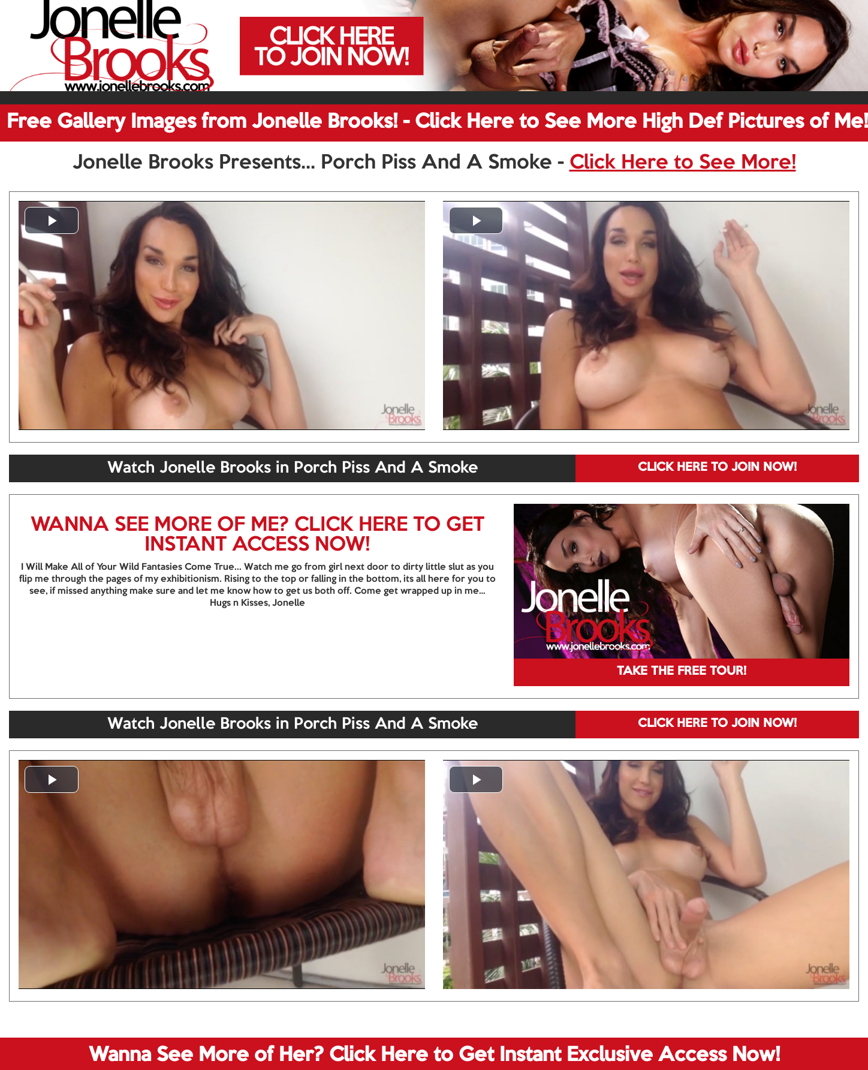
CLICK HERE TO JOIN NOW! (717, 467)
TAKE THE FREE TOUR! (681, 671)
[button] (52, 220)
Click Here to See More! (682, 163)
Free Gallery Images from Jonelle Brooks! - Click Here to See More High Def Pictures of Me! (437, 122)
